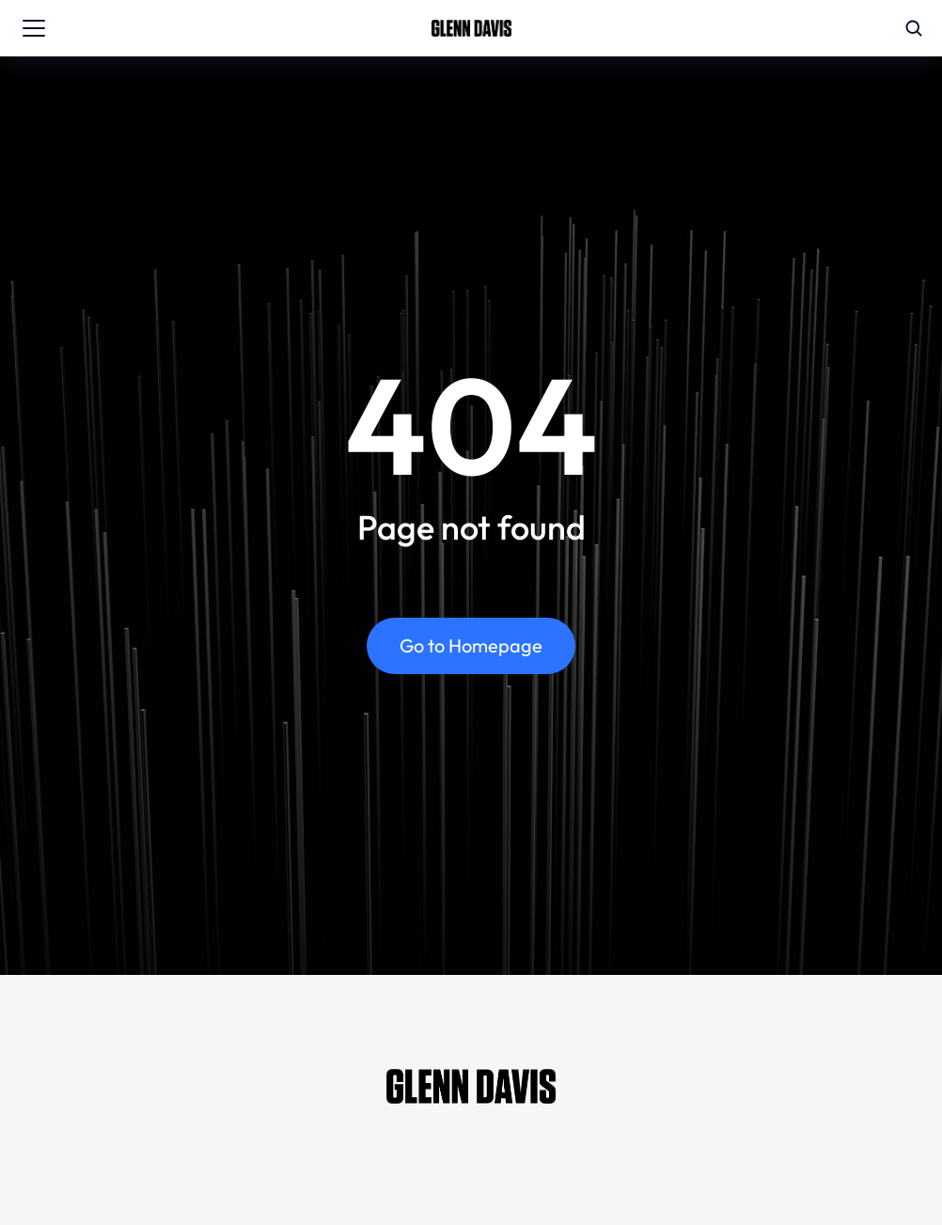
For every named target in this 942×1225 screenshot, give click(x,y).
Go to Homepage (471, 645)
